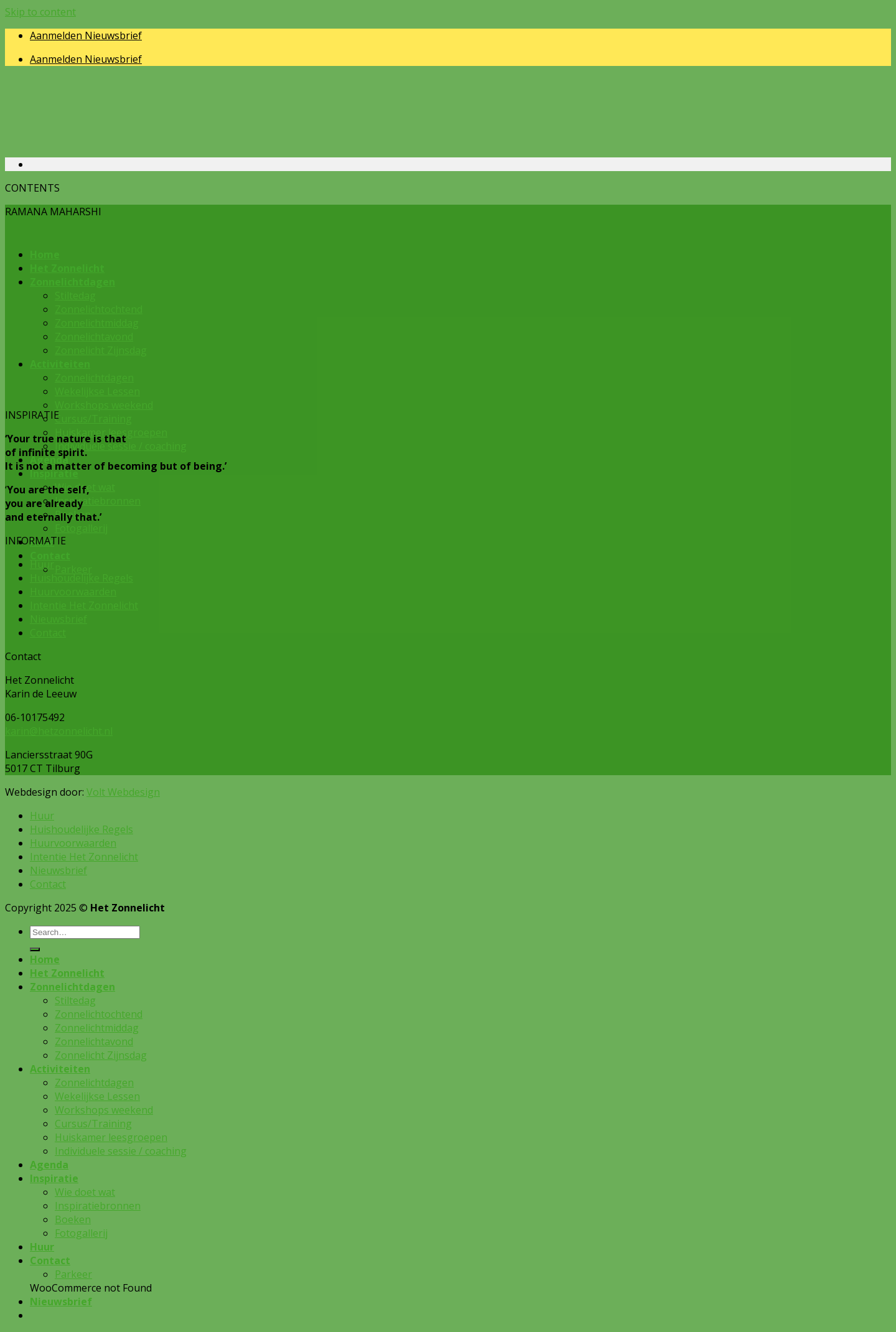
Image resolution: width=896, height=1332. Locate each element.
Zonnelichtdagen (72, 987)
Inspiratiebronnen (98, 501)
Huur (42, 564)
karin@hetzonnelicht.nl (59, 731)
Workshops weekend (104, 405)
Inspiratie (54, 473)
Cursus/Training (93, 419)
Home (45, 959)
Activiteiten (60, 1069)
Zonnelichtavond (94, 1041)
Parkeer (73, 569)
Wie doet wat (85, 1192)
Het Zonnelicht (67, 973)
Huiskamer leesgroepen (111, 1137)
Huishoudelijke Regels (81, 578)
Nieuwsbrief (58, 619)
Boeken (73, 1219)
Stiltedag (75, 1000)
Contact (50, 555)
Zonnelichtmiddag (97, 1028)
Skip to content (40, 12)
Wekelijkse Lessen (97, 1096)
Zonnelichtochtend (98, 1014)
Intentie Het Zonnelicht (84, 605)
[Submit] (35, 949)
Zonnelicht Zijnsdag (101, 1055)
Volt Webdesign (123, 792)
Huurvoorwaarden (73, 591)
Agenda (49, 1164)
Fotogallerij (81, 528)
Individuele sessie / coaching (121, 446)
